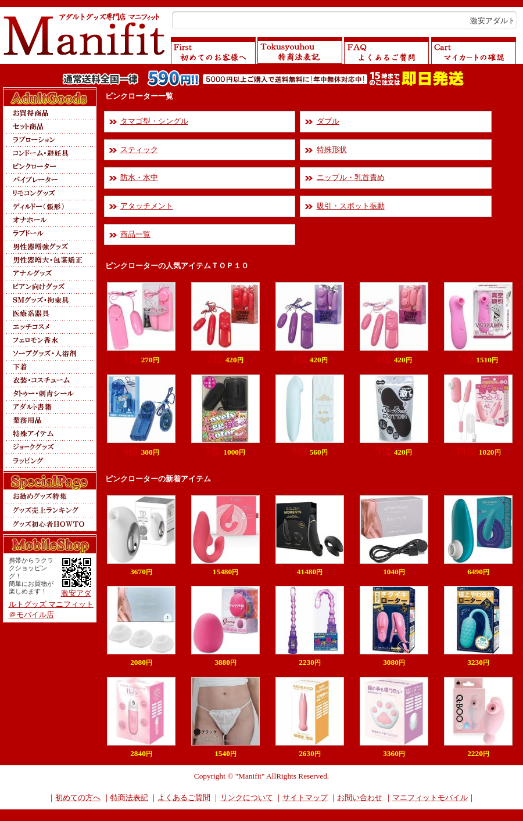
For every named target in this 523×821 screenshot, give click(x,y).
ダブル (328, 121)
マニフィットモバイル (430, 797)
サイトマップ (305, 797)
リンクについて (246, 797)
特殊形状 (332, 149)
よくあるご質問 (183, 797)
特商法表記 (129, 797)
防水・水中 (139, 177)
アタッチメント (146, 205)
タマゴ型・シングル (154, 121)
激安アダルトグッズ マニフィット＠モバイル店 (51, 604)
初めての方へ (78, 797)
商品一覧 (135, 234)
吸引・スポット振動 (351, 205)
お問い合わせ (359, 797)
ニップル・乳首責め (351, 177)
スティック (139, 149)
